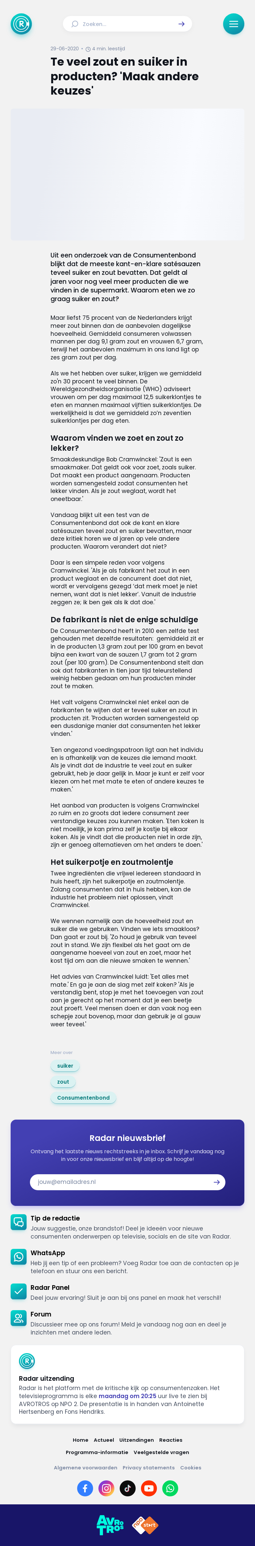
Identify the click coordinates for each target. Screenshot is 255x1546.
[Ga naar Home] (21, 24)
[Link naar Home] (80, 1439)
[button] (182, 24)
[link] (65, 1066)
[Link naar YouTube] (149, 1488)
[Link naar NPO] (145, 1525)
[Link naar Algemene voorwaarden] (85, 1467)
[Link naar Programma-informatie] (97, 1452)
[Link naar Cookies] (190, 1467)
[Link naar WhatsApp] (170, 1488)
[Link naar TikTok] (128, 1488)
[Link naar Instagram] (106, 1488)
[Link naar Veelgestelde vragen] (161, 1452)
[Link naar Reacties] (171, 1439)
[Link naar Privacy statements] (149, 1467)
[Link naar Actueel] (104, 1439)
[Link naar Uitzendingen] (136, 1439)
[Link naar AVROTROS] (110, 1525)
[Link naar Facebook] (85, 1488)
